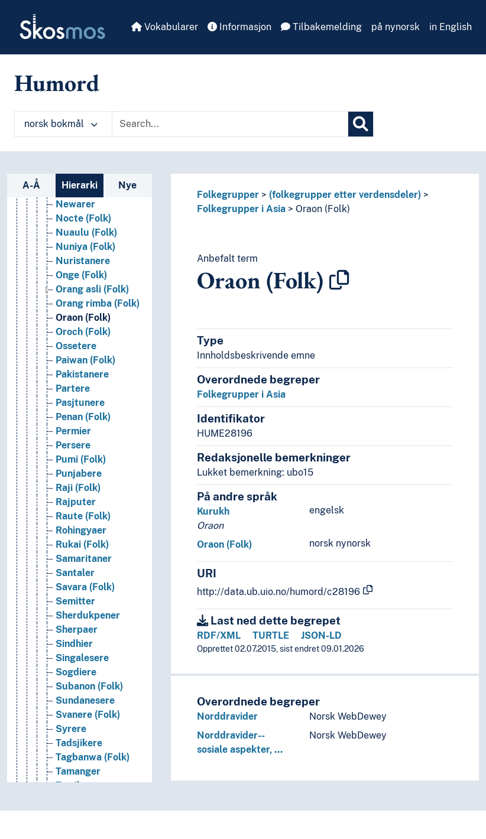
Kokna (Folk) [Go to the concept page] (83, 284)
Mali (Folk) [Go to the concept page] (79, 553)
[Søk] (361, 124)
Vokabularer (164, 26)
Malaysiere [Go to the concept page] (80, 539)
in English (450, 26)
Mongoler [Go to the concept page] (77, 751)
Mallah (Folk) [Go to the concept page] (85, 567)
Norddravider (227, 716)
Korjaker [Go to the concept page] (75, 312)
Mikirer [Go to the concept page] (72, 666)
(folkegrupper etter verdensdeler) (345, 194)
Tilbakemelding (321, 26)
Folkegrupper (228, 194)
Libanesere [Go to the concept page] (80, 425)
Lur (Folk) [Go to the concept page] (77, 468)
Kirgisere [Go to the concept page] (76, 269)
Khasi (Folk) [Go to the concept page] (82, 213)
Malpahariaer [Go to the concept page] (86, 581)
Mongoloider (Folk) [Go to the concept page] (98, 766)
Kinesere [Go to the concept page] (75, 255)
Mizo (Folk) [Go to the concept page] (80, 709)
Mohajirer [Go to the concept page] (77, 723)
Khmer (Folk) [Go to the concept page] (84, 227)
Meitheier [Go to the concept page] (77, 638)
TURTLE (270, 635)
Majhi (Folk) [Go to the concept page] (82, 496)
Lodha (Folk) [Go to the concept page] (83, 439)
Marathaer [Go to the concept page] (79, 624)
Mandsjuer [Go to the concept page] (80, 595)
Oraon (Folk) (323, 208)
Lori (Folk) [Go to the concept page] (78, 454)
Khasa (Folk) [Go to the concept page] (83, 198)
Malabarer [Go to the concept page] (79, 510)
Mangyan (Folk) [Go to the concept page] (90, 610)
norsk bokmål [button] (61, 123)
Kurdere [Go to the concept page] (74, 340)
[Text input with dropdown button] (230, 124)
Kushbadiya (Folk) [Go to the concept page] (95, 354)
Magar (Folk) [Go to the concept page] (84, 482)
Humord (56, 82)
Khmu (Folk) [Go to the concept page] (82, 241)
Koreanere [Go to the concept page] (79, 298)
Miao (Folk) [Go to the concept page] (80, 652)
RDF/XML (219, 635)
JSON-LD (321, 635)
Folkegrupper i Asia (241, 208)
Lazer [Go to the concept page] (68, 383)
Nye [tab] (127, 185)
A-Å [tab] (31, 185)
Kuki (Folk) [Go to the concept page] (79, 326)
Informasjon (239, 26)
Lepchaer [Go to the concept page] (77, 397)
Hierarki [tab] (79, 185)
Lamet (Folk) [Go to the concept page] (84, 369)
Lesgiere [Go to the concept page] (75, 411)
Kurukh (213, 511)
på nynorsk (395, 26)
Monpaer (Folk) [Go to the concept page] (90, 780)
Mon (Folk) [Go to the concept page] (79, 737)
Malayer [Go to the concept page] (74, 525)
